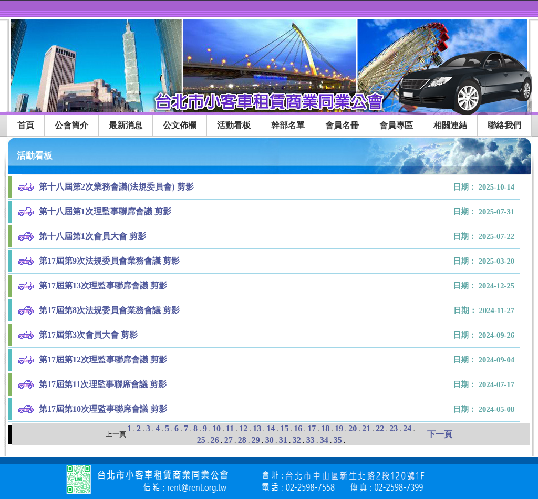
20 (352, 428)
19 (339, 428)
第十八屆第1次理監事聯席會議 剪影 (105, 211)
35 (338, 439)
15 (284, 428)
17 (311, 428)
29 (256, 439)
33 (310, 439)
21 (366, 428)
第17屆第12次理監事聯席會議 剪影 (103, 359)
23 (393, 428)
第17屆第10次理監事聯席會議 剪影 (103, 408)
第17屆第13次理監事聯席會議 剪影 (103, 285)
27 (228, 439)
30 (269, 439)
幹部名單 (288, 125)
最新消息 (125, 125)
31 (283, 439)
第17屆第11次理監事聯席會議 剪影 (103, 384)
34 (324, 439)
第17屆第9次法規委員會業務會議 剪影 (109, 260)
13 (257, 428)
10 (216, 428)
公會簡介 (71, 125)
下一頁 (439, 434)
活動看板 (234, 125)
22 (380, 428)
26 (215, 439)
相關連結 (450, 125)
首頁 (25, 125)
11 (230, 428)
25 (201, 439)
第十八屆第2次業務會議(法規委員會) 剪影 (116, 186)
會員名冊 (342, 125)
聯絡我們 (504, 125)
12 (243, 428)
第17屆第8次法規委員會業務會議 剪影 (109, 310)
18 (325, 428)
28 (242, 439)
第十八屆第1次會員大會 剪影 (92, 236)
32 (297, 439)
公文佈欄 (179, 125)
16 (298, 428)
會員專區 (396, 125)
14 (270, 428)
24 (407, 428)
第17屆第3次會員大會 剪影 (88, 334)
